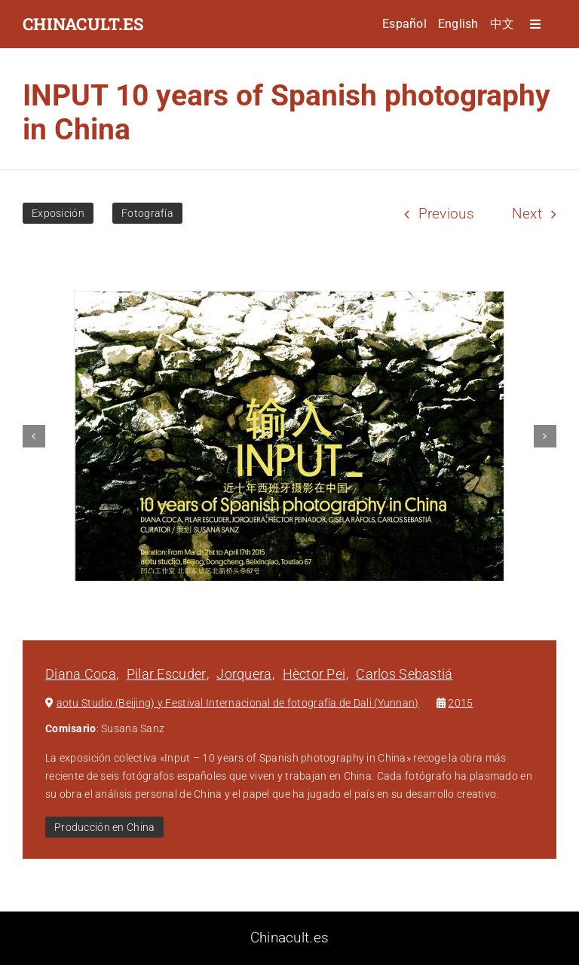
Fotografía (147, 213)
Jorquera (243, 674)
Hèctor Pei (314, 674)
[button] (34, 436)
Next (527, 213)
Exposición (58, 213)
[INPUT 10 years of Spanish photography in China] (289, 436)
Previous (446, 213)
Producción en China (104, 827)
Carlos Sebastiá (404, 674)
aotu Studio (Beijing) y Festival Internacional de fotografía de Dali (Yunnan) (238, 703)
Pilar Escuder (167, 674)
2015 (460, 703)
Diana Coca (80, 674)
